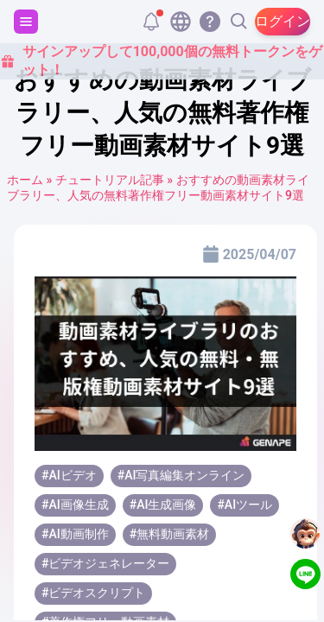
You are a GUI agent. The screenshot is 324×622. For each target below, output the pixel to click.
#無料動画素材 (169, 534)
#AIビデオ (69, 475)
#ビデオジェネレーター (105, 563)
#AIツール (244, 504)
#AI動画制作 (75, 534)
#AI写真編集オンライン (181, 475)
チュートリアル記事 (109, 180)
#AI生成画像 (163, 504)
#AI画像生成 (75, 504)
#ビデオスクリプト (93, 593)
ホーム (25, 180)
